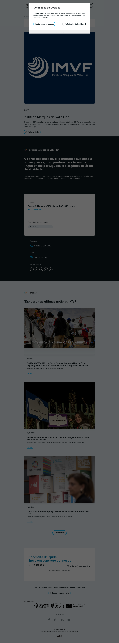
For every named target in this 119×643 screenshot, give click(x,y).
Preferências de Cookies (74, 24)
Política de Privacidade (59, 32)
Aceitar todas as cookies (44, 24)
